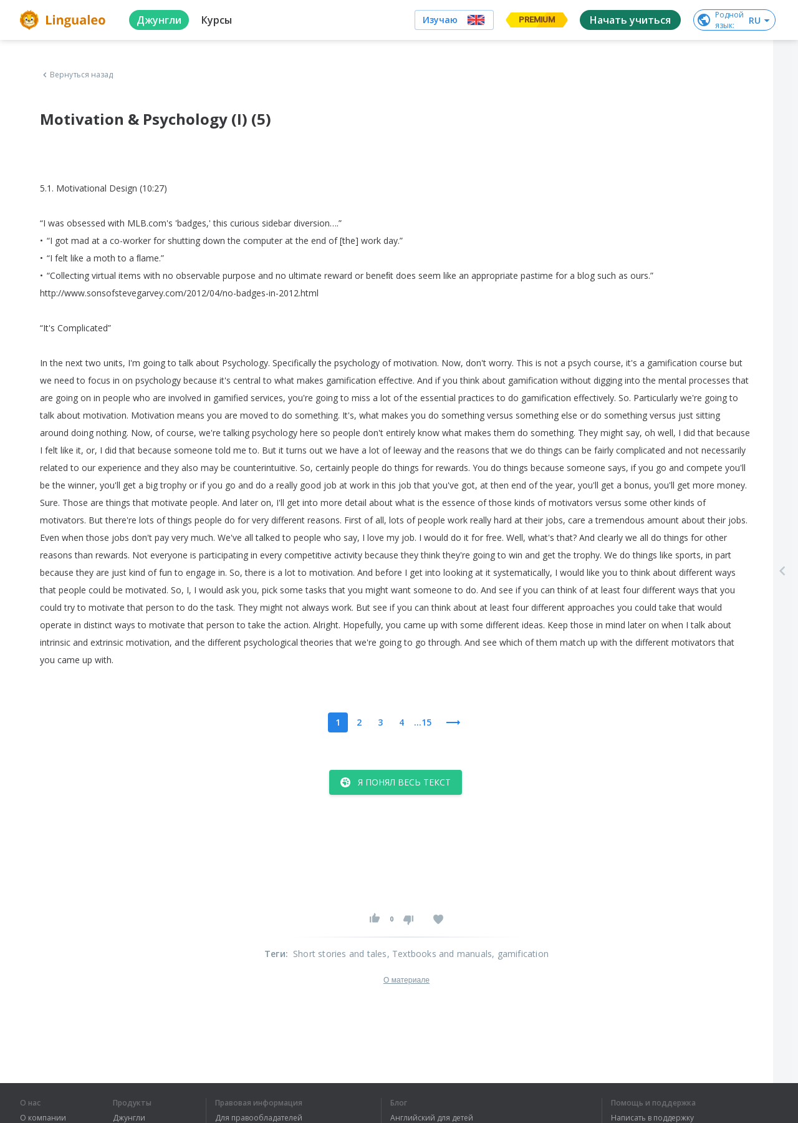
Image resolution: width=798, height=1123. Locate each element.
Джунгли (129, 1118)
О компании (43, 1118)
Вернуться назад (76, 75)
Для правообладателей (258, 1118)
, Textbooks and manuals (440, 954)
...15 (422, 722)
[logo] (64, 20)
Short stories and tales (340, 954)
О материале (406, 980)
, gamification (520, 954)
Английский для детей (431, 1118)
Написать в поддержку (652, 1118)
